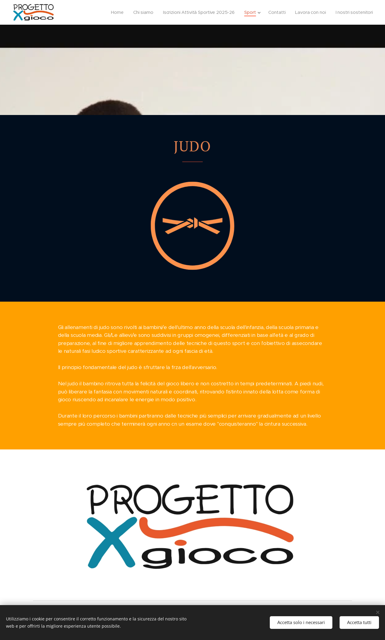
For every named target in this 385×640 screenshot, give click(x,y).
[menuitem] (112, 12)
